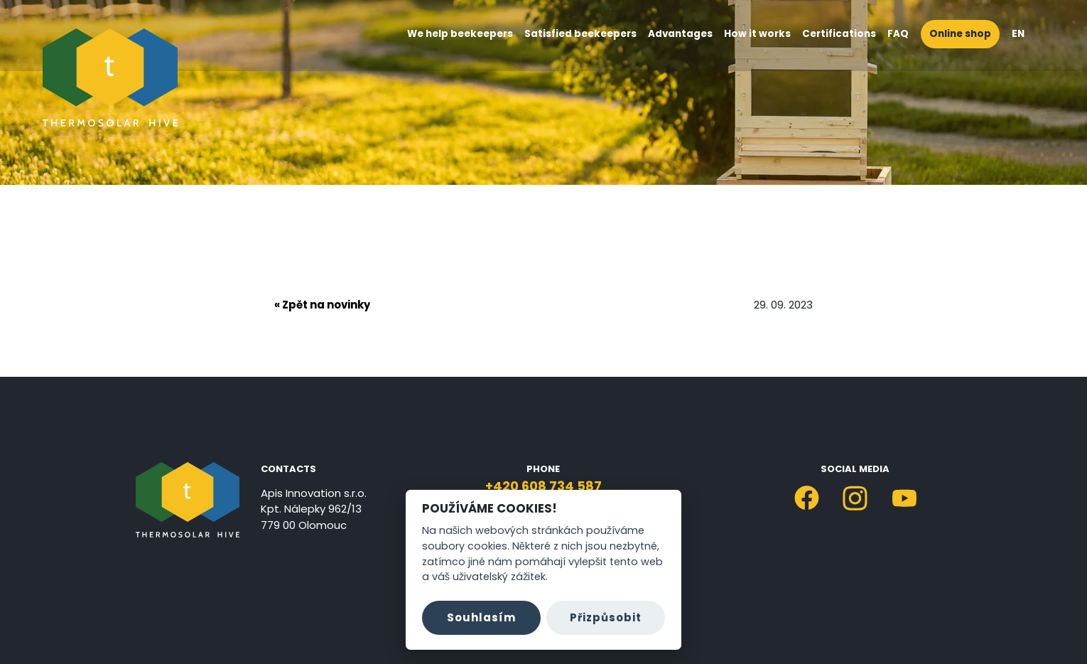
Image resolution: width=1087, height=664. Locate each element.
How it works (757, 34)
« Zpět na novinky (322, 304)
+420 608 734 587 (543, 486)
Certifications (839, 34)
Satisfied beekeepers (580, 34)
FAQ (898, 34)
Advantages (680, 34)
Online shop (960, 34)
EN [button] (1025, 34)
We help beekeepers (460, 34)
